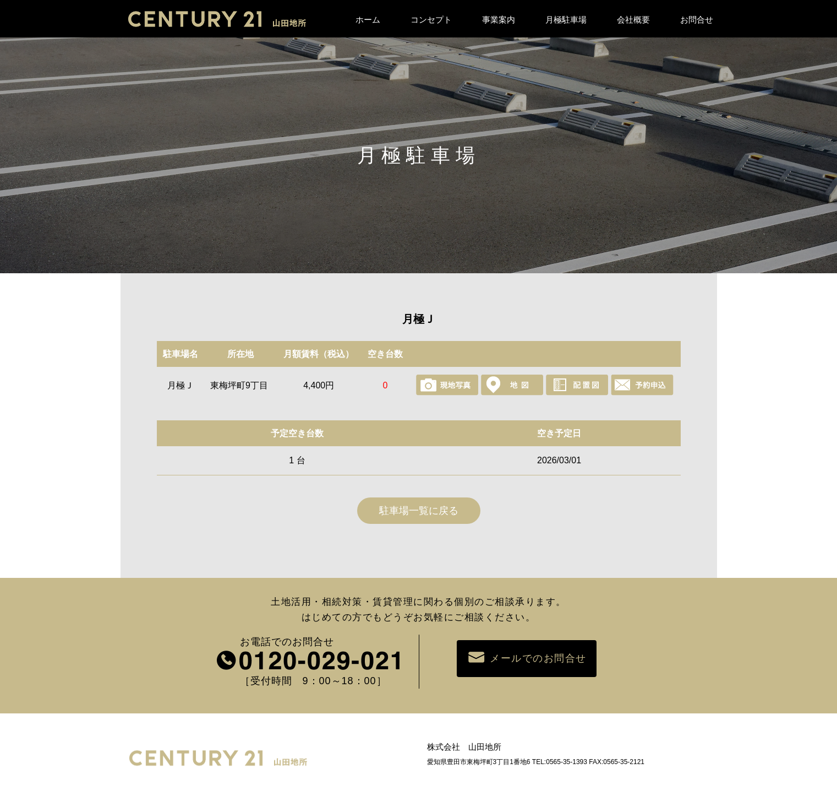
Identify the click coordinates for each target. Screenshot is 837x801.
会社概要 (633, 19)
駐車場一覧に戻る (418, 510)
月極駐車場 (566, 19)
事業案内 (498, 19)
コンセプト (431, 19)
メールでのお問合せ (526, 658)
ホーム (367, 19)
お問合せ (696, 19)
